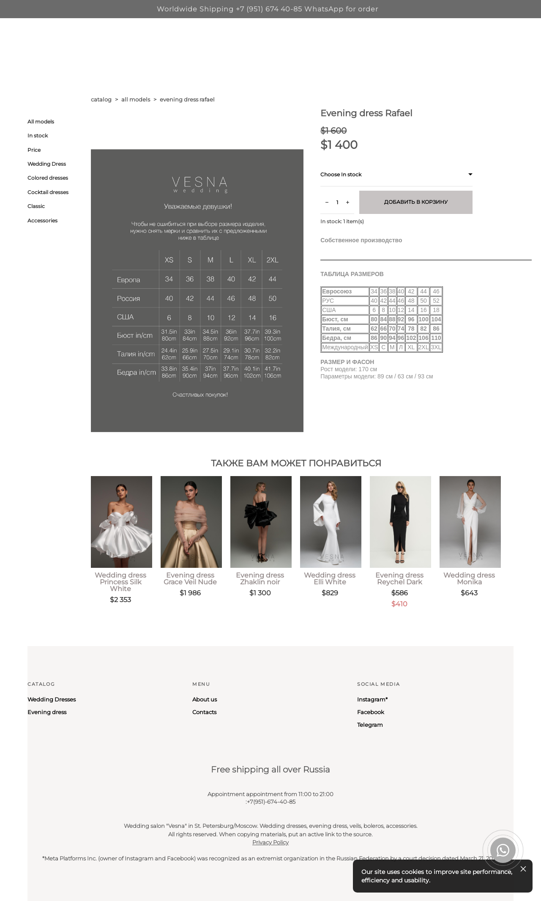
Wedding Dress (46, 164)
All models (40, 121)
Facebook (370, 712)
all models (135, 99)
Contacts (204, 712)
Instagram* (372, 699)
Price (34, 150)
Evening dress (46, 712)
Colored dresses (47, 178)
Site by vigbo (43, 881)
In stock (37, 135)
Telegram (370, 724)
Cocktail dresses (47, 192)
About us (204, 699)
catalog (101, 99)
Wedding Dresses (51, 699)
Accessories (42, 220)
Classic (36, 206)
